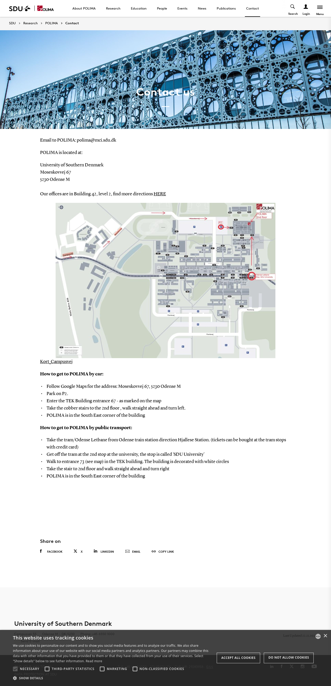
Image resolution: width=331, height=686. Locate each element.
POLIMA (51, 23)
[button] (15, 669)
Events (182, 8)
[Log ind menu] (306, 8)
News (202, 8)
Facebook (51, 551)
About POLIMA (84, 8)
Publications (226, 8)
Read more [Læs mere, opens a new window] (94, 661)
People (162, 8)
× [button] (325, 636)
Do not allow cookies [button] (288, 657)
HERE (160, 194)
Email (132, 552)
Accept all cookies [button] (238, 658)
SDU (12, 23)
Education (139, 8)
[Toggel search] (293, 8)
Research (113, 8)
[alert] (165, 658)
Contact (252, 8)
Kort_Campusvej (56, 361)
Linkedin (104, 551)
